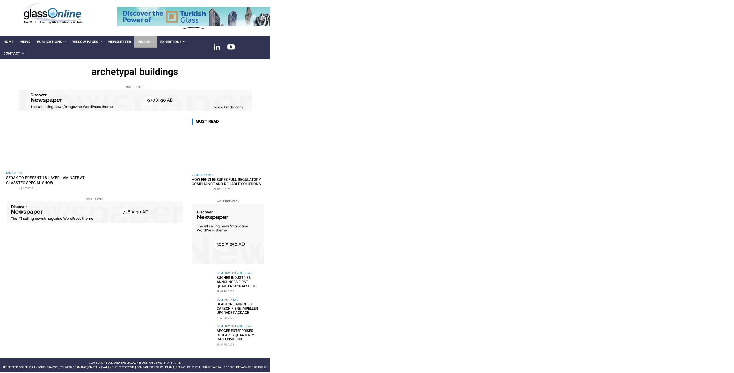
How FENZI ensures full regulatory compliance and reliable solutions (226, 181)
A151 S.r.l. (174, 362)
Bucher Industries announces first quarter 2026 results (239, 282)
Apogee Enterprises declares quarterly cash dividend (239, 335)
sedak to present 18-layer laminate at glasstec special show (49, 180)
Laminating (14, 172)
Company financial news (234, 273)
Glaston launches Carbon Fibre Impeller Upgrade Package (240, 308)
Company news (202, 174)
